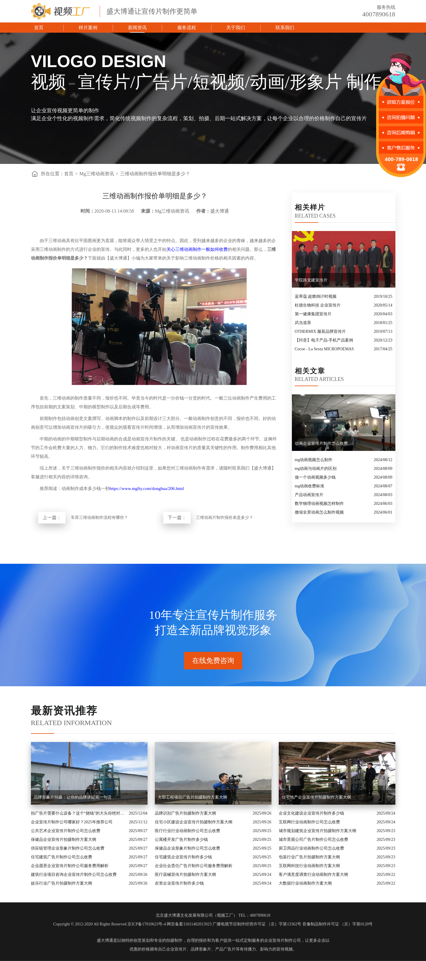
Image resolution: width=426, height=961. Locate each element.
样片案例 (88, 27)
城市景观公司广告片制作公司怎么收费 (313, 839)
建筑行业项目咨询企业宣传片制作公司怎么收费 (74, 874)
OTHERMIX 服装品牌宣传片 (320, 331)
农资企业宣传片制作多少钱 (179, 883)
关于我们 (235, 27)
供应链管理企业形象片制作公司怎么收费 (67, 848)
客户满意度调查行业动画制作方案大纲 (313, 874)
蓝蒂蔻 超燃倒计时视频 (316, 296)
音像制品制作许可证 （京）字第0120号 (337, 924)
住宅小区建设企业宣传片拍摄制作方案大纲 (193, 822)
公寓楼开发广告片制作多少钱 (181, 839)
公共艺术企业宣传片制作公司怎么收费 (65, 831)
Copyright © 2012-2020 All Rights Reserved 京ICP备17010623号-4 (109, 924)
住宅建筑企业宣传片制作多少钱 (183, 857)
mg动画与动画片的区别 (316, 468)
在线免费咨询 (213, 660)
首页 (38, 27)
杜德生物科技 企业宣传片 (318, 305)
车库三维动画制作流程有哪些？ (99, 517)
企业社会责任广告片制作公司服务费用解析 (193, 866)
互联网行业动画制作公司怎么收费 (309, 822)
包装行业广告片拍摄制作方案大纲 (309, 857)
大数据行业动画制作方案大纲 (305, 883)
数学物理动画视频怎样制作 (319, 503)
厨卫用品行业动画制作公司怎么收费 (311, 848)
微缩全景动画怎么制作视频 (319, 512)
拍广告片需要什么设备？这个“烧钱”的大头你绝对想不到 (78, 813)
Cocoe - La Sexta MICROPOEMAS (324, 349)
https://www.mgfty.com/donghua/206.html (147, 488)
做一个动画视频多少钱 (315, 477)
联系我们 (285, 27)
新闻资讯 (137, 27)
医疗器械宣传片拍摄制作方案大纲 (185, 874)
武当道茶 (303, 323)
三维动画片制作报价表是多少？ (224, 517)
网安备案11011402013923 (189, 924)
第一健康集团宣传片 (313, 314)
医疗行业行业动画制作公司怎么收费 (187, 831)
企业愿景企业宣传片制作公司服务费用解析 (69, 866)
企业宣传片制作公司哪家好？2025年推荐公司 (72, 822)
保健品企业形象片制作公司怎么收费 (187, 848)
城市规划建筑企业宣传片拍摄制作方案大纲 (317, 831)
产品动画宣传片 (309, 495)
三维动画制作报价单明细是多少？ (155, 173)
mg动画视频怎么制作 (314, 460)
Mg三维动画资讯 (97, 173)
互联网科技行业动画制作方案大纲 (309, 866)
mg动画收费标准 (310, 486)
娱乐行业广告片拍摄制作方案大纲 (61, 883)
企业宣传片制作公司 (282, 940)
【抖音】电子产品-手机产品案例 (324, 340)
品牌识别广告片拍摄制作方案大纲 (185, 813)
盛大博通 (105, 940)
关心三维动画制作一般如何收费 (197, 249)
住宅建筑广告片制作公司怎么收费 (61, 857)
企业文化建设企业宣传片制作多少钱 (311, 813)
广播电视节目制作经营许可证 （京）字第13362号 (257, 924)
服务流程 (186, 27)
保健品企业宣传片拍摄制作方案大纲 (63, 839)
